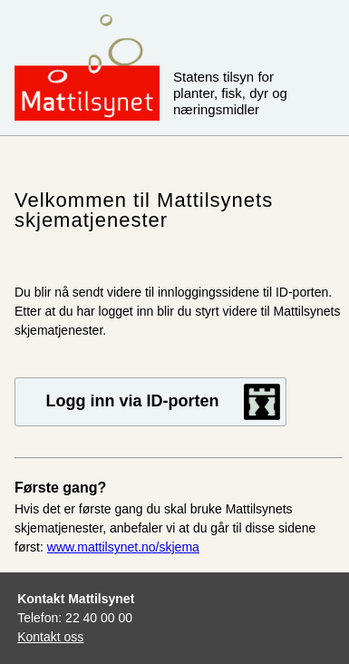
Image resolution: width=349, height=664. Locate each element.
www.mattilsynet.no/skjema (123, 547)
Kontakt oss (50, 637)
